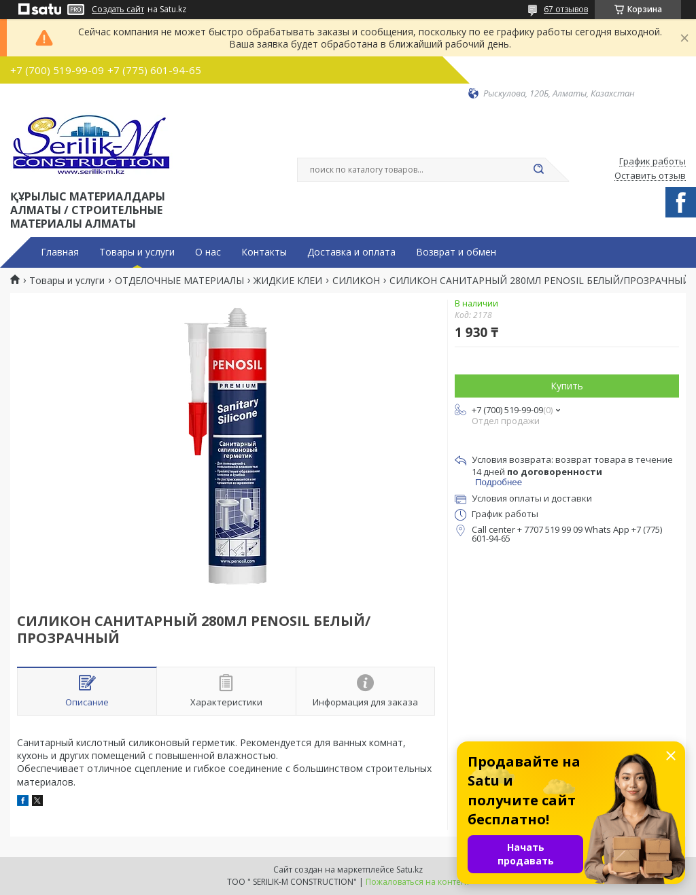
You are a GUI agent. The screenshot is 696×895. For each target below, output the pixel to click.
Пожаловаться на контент (418, 882)
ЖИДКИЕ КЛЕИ (288, 281)
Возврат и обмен (456, 252)
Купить (567, 385)
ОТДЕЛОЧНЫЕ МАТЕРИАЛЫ (179, 281)
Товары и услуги (137, 252)
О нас (208, 252)
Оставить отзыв (650, 176)
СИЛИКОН (356, 281)
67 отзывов (566, 9)
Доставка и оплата (351, 252)
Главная (60, 252)
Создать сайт (118, 9)
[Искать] (538, 170)
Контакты (264, 252)
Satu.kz (409, 869)
